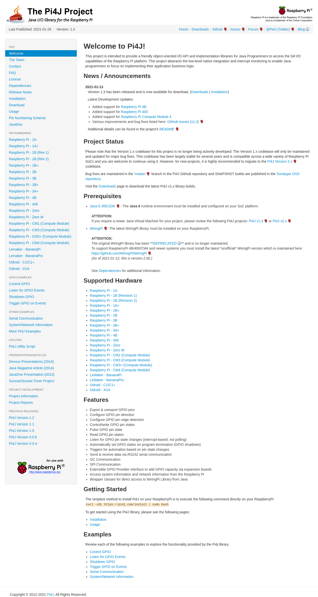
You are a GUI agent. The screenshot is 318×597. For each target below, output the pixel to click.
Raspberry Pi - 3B (22, 178)
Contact (15, 66)
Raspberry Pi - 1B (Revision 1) (113, 296)
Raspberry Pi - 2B (22, 172)
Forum (253, 29)
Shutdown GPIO (21, 297)
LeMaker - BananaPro (107, 380)
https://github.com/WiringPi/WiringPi (119, 253)
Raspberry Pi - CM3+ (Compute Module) (40, 236)
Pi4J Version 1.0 (21, 431)
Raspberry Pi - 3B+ (24, 185)
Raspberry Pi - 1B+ (24, 165)
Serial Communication (26, 318)
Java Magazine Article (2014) (31, 368)
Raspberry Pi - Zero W (26, 217)
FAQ (12, 73)
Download (16, 105)
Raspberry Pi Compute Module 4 (146, 117)
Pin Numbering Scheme (27, 118)
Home (183, 29)
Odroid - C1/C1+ (21, 262)
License (15, 79)
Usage (14, 111)
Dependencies (20, 86)
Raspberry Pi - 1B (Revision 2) (113, 300)
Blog (301, 29)
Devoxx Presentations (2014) (31, 362)
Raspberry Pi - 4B (22, 198)
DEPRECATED (165, 243)
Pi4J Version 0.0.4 (23, 444)
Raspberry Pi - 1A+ (24, 146)
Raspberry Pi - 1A (22, 140)
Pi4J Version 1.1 (21, 424)
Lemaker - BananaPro (26, 256)
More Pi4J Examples (25, 331)
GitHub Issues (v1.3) (183, 122)
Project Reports (21, 403)
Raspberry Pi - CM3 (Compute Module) (39, 230)
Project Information (23, 396)
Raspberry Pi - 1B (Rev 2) (29, 159)
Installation (17, 99)
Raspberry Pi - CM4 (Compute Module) (39, 243)
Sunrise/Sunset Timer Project (31, 381)
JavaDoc (15, 124)
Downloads (200, 29)
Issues (235, 29)
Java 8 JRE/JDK (102, 206)
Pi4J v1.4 (256, 221)
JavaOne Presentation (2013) (31, 374)
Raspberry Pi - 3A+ (24, 191)
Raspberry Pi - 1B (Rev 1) (29, 152)
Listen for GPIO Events (26, 290)
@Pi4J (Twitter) (278, 29)
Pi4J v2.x (280, 221)
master (140, 174)
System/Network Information (31, 325)
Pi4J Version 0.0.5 (23, 437)
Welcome (16, 53)
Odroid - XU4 (19, 269)
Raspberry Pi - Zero (24, 211)
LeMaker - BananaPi (106, 375)
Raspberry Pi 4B (133, 107)
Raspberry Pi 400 (134, 112)
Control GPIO (19, 284)
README (166, 129)
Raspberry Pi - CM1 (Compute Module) (39, 223)
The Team (16, 60)
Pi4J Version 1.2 (21, 418)
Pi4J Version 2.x (279, 161)
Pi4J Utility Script (22, 346)
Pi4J (50, 595)
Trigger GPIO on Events (27, 303)
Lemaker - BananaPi (25, 249)
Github (217, 29)
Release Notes (20, 92)
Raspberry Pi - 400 (23, 204)
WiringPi (96, 228)
